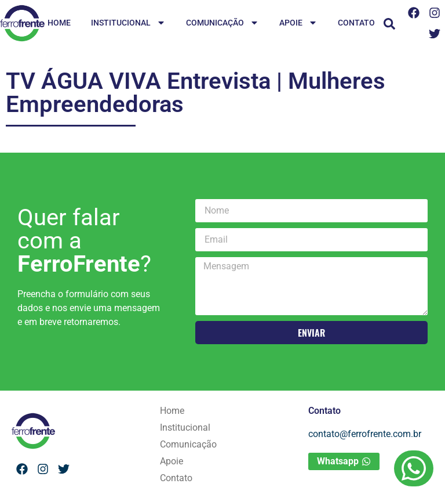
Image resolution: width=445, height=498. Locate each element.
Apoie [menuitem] (298, 23)
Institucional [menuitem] (128, 23)
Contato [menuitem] (356, 22)
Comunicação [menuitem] (222, 23)
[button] (389, 24)
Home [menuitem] (59, 22)
